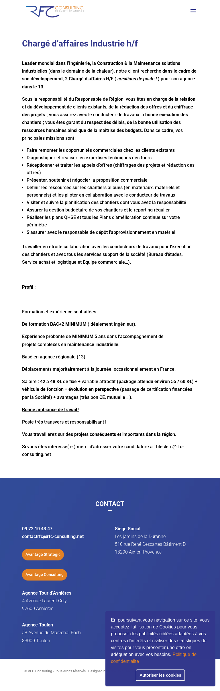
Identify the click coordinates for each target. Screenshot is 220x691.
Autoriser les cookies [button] (160, 675)
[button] (141, 662)
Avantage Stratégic (42, 554)
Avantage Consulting (44, 574)
